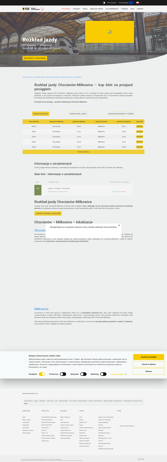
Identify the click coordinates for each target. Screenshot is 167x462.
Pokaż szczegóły (117, 458)
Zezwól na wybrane (149, 448)
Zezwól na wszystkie (148, 440)
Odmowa (148, 455)
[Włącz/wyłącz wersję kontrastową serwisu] (104, 3)
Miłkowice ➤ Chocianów (35, 58)
